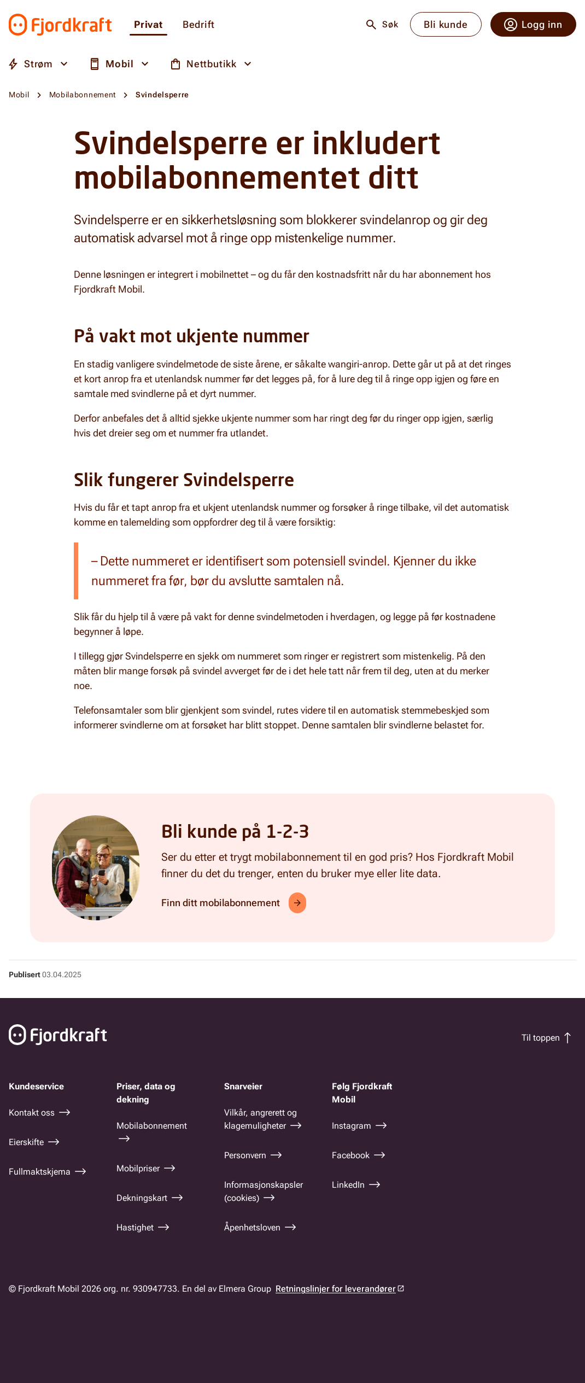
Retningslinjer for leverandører (336, 1288)
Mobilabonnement (82, 94)
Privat (148, 25)
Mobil (19, 94)
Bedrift (199, 25)
